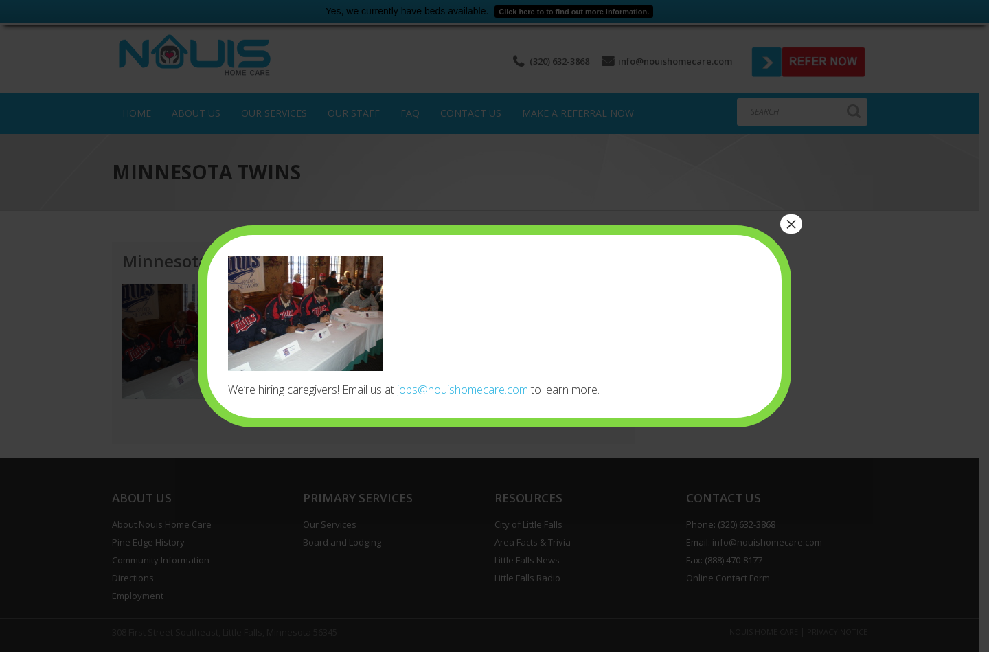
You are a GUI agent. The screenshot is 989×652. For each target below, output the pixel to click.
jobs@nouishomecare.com (462, 389)
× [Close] (791, 224)
